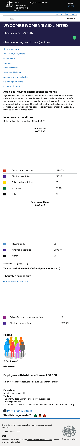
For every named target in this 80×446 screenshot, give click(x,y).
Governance (9, 58)
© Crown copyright (69, 439)
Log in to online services (66, 14)
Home (12, 19)
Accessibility (15, 431)
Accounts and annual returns (16, 77)
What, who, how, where (14, 53)
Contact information (12, 86)
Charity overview (11, 49)
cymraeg (70, 6)
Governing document (13, 81)
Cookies (5, 431)
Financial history (10, 67)
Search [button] (71, 19)
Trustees (7, 63)
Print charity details (17, 411)
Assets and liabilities (12, 72)
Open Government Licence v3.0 (39, 440)
